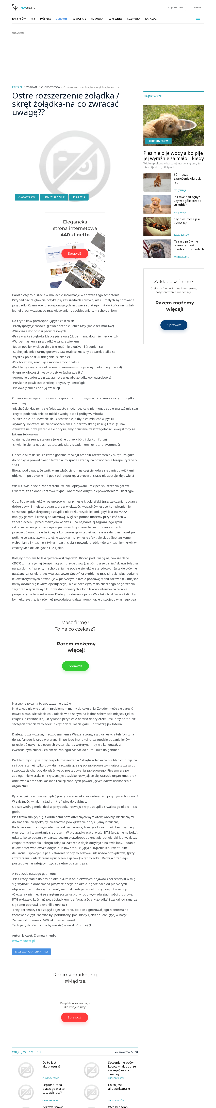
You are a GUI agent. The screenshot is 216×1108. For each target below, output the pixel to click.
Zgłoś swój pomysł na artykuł (31, 951)
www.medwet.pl (23, 941)
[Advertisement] (108, 59)
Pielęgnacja (180, 190)
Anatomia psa (181, 257)
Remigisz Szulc (54, 197)
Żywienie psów (181, 235)
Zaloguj (197, 7)
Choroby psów (26, 197)
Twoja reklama (174, 7)
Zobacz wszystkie (126, 1051)
